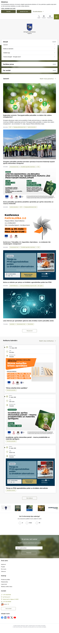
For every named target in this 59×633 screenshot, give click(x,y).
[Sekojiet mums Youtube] (15, 617)
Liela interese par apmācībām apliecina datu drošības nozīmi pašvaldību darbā (28, 321)
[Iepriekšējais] (3, 508)
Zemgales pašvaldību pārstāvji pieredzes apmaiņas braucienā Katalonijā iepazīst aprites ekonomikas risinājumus (29, 162)
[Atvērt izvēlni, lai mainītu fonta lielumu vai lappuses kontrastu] (50, 17)
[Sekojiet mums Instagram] (8, 617)
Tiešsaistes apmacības (11, 390)
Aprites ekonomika (32, 127)
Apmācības (12, 324)
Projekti (3, 566)
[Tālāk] (56, 508)
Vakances (3, 571)
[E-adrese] (4, 604)
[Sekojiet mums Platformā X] (12, 617)
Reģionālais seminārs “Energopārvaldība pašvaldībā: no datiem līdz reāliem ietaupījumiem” (27, 116)
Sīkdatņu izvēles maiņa (6, 586)
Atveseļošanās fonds (14, 166)
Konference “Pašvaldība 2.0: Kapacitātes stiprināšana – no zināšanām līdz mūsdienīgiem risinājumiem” (26, 243)
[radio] (21, 523)
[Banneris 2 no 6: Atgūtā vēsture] (18, 508)
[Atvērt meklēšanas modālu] (39, 17)
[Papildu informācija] (8, 604)
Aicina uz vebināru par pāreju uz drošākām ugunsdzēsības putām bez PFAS (27, 282)
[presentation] (12, 529)
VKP (10, 127)
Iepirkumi (3, 564)
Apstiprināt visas (24, 11)
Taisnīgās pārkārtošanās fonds (20, 127)
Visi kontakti (8, 608)
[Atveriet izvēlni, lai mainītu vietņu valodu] (43, 17)
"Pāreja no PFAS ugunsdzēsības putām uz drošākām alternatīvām (27, 488)
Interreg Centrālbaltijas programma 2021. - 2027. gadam (31, 285)
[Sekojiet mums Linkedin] (5, 617)
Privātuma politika (5, 579)
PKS (38, 166)
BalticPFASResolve (14, 285)
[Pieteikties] (29, 552)
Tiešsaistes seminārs (11, 490)
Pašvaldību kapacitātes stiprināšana (28, 166)
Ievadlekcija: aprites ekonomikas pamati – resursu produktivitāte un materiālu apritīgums (28, 438)
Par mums (3, 569)
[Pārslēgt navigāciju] (56, 16)
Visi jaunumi (29, 330)
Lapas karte (4, 584)
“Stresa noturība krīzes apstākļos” (17, 388)
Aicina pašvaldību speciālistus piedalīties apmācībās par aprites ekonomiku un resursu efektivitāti (28, 202)
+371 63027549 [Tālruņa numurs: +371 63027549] (7, 594)
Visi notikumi (29, 498)
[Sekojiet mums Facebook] (2, 617)
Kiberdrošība (30, 324)
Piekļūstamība (4, 582)
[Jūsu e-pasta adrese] (29, 547)
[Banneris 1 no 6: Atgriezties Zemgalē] (6, 508)
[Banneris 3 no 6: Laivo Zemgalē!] (29, 508)
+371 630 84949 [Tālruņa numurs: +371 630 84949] (7, 601)
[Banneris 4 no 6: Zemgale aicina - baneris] (41, 508)
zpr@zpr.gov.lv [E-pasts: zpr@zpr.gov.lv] (6, 597)
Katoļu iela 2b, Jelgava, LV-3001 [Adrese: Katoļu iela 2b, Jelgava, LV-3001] (11, 599)
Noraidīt (8, 11)
